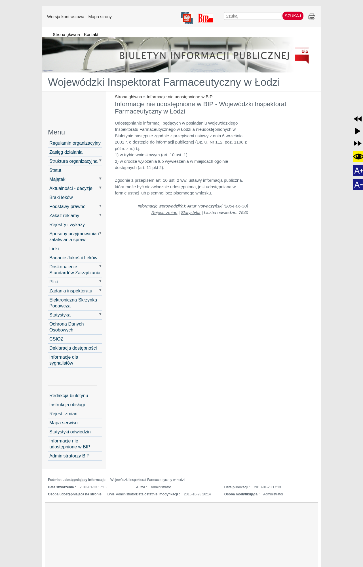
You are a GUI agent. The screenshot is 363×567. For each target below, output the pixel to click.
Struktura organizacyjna (73, 161)
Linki (54, 248)
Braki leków (61, 197)
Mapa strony (100, 16)
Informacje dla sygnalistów (63, 359)
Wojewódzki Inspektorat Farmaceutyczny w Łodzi (164, 82)
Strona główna (128, 96)
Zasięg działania (66, 152)
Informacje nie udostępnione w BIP (180, 96)
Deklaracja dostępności (73, 347)
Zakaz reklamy (64, 215)
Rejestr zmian (164, 212)
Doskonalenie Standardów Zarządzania (74, 269)
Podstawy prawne (67, 206)
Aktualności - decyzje (70, 188)
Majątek (57, 179)
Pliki (53, 281)
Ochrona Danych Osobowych (66, 326)
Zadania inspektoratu (70, 290)
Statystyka (60, 314)
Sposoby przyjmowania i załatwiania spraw (74, 236)
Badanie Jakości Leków (73, 257)
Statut (55, 170)
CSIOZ (56, 338)
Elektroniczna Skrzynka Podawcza (73, 302)
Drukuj (311, 17)
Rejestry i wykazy (67, 224)
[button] (357, 119)
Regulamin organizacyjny (75, 143)
